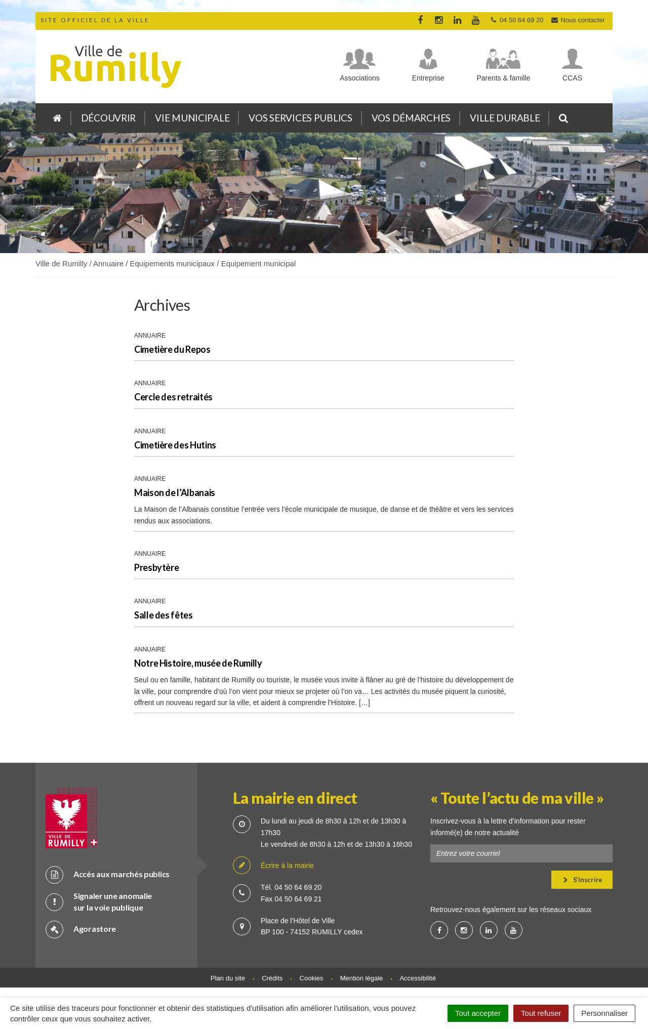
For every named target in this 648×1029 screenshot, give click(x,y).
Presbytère (156, 567)
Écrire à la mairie (273, 866)
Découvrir (108, 118)
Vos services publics (300, 118)
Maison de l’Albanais (174, 492)
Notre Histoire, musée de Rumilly (198, 663)
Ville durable (505, 118)
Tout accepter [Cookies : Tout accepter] (478, 1013)
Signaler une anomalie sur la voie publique (99, 901)
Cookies (311, 978)
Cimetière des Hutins (175, 444)
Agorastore (81, 929)
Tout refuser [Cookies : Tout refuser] (541, 1013)
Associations (360, 78)
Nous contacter (577, 20)
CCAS (572, 78)
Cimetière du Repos (172, 349)
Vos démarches (411, 118)
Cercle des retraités (173, 396)
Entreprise (428, 78)
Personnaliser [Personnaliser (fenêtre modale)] (604, 1013)
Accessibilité (417, 978)
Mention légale (361, 978)
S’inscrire (582, 880)
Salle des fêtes (163, 615)
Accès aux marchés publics (108, 874)
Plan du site (228, 978)
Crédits (272, 978)
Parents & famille (503, 78)
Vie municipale (192, 118)
